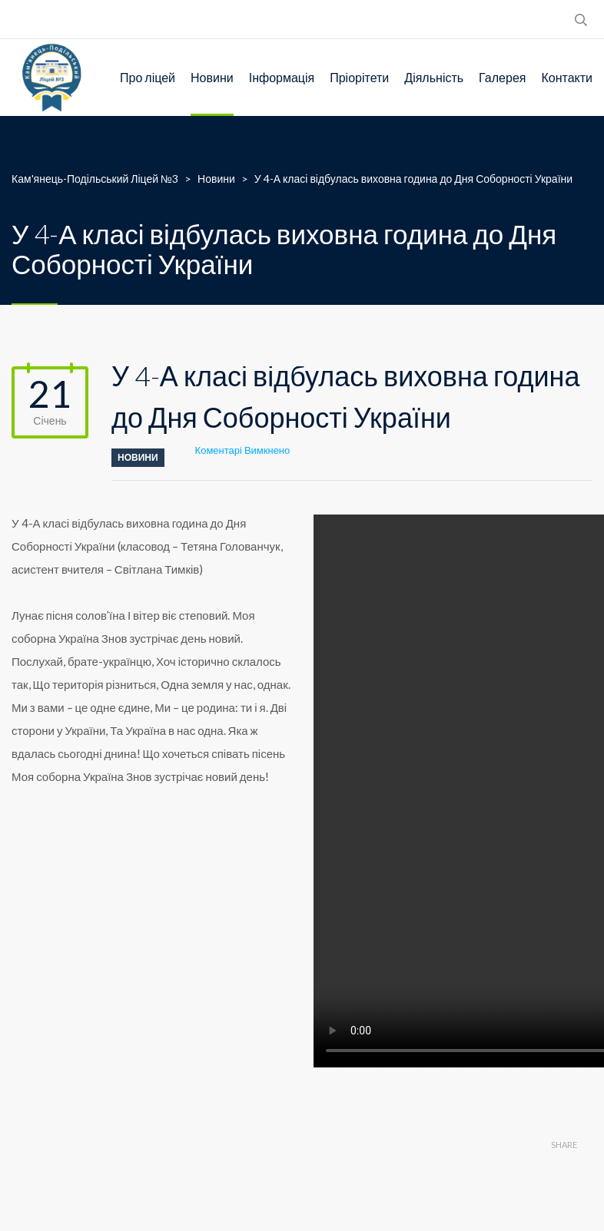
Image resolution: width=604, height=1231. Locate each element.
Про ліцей (147, 77)
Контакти (566, 77)
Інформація (282, 77)
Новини (212, 77)
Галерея (502, 77)
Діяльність (433, 77)
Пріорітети (359, 77)
